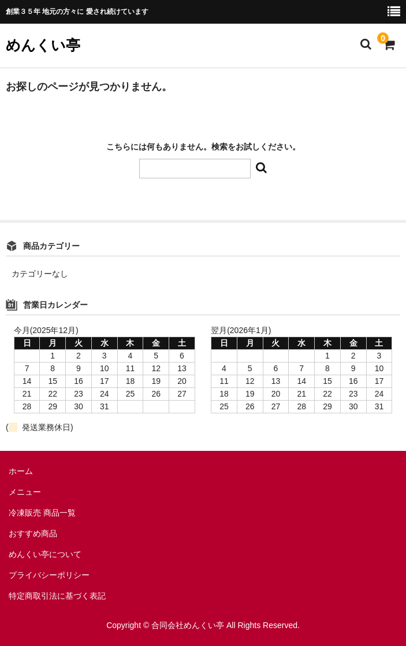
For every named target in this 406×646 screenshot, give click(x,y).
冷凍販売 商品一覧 (42, 512)
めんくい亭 (43, 45)
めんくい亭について (45, 554)
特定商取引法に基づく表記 (57, 595)
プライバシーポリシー (49, 575)
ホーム (21, 471)
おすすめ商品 (33, 533)
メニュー (25, 491)
